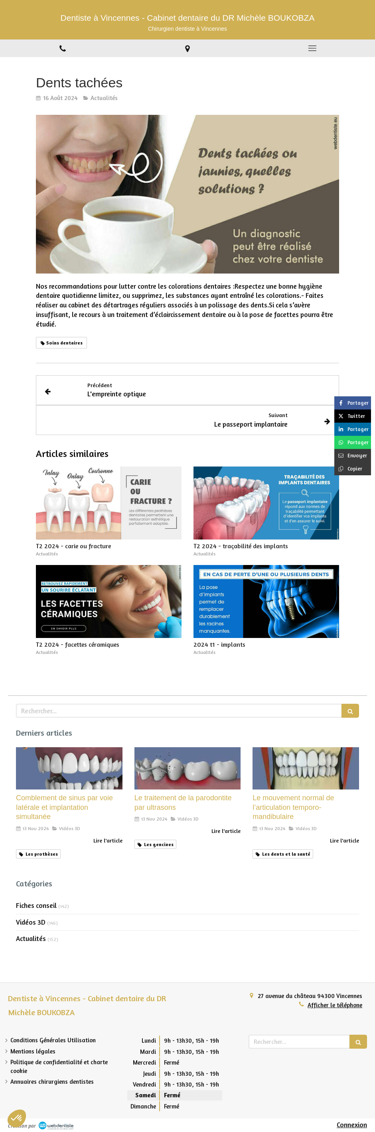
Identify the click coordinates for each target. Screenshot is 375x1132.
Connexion (352, 1124)
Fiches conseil (36, 905)
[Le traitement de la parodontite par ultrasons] (187, 768)
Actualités (31, 938)
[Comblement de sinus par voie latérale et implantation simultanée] (69, 768)
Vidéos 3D (30, 922)
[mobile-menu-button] (312, 48)
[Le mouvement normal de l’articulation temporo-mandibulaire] (306, 768)
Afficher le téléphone (335, 1005)
